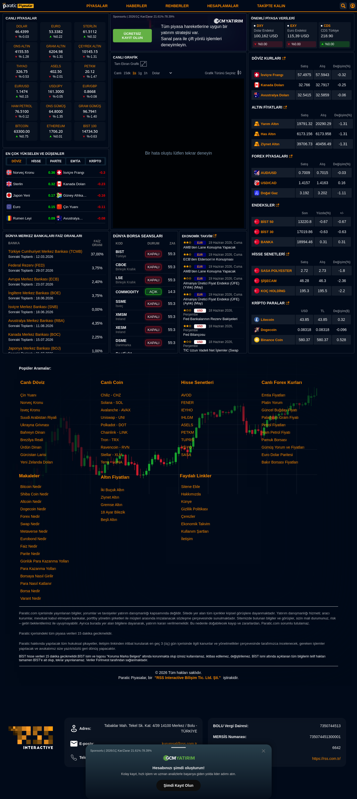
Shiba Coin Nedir (34, 494)
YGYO (186, 447)
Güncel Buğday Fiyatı (279, 410)
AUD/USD (268, 173)
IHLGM (187, 417)
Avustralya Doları (275, 95)
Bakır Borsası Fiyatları (280, 462)
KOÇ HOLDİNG (273, 291)
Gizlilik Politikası (194, 509)
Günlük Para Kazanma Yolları (44, 561)
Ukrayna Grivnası (34, 425)
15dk (127, 73)
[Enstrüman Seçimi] (162, 73)
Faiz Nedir (28, 546)
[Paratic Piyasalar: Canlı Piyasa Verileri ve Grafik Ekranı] (18, 8)
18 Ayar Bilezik (113, 512)
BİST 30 (264, 231)
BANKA (263, 242)
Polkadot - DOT (113, 425)
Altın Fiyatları (269, 107)
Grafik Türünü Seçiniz (224, 73)
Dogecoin (268, 330)
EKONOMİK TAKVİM (199, 236)
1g (140, 73)
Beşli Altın (109, 520)
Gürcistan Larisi (33, 455)
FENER (187, 402)
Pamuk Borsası (274, 440)
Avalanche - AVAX (116, 410)
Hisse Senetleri (270, 254)
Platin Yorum (272, 402)
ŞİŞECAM (268, 281)
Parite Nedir (30, 554)
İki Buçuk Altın (112, 490)
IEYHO (187, 410)
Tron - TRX (110, 440)
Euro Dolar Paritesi (277, 455)
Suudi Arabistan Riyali (38, 417)
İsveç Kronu (30, 410)
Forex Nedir (30, 516)
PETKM (187, 432)
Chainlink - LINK (114, 432)
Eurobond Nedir (33, 539)
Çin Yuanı (28, 395)
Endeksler (265, 205)
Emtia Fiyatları (273, 395)
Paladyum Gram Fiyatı (280, 417)
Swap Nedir (30, 524)
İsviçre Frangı (272, 75)
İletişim (187, 539)
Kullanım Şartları (195, 531)
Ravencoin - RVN (115, 447)
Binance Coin (272, 340)
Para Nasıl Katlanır (36, 583)
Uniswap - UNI (113, 417)
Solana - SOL (112, 402)
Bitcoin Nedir (30, 487)
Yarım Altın (270, 124)
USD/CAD (268, 183)
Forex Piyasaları (272, 156)
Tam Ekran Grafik (130, 64)
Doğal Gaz (269, 193)
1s (134, 73)
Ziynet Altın (270, 144)
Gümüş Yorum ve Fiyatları (283, 447)
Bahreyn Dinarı (32, 432)
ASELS (187, 425)
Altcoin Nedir (30, 501)
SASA (186, 455)
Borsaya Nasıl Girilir (36, 576)
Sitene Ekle (190, 487)
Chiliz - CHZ (111, 395)
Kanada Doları (272, 85)
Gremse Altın (111, 505)
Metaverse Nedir (34, 531)
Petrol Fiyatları (273, 425)
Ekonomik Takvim (195, 524)
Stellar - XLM (111, 455)
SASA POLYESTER (276, 271)
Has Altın (268, 134)
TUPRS (187, 440)
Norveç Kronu (31, 402)
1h (145, 73)
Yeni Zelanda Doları (36, 462)
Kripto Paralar (270, 303)
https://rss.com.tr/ (326, 758)
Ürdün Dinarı (30, 447)
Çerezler (188, 516)
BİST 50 (264, 221)
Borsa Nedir (30, 591)
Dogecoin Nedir (33, 509)
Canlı (117, 73)
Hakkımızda (191, 494)
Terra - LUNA (112, 462)
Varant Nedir (30, 598)
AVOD (186, 395)
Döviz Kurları (268, 58)
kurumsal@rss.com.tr (179, 744)
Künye (186, 501)
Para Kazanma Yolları (38, 568)
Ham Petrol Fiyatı (276, 432)
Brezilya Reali (31, 440)
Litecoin (267, 320)
